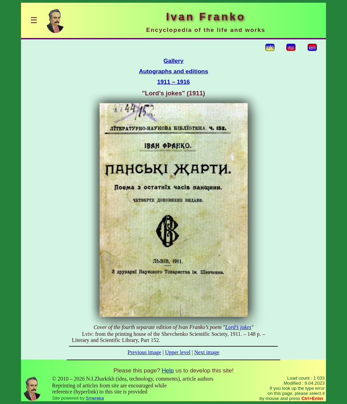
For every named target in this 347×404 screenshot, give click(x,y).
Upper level (177, 352)
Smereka (95, 398)
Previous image (144, 352)
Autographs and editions (173, 71)
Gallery (174, 60)
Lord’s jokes (238, 327)
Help (168, 370)
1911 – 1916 (173, 81)
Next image (206, 352)
